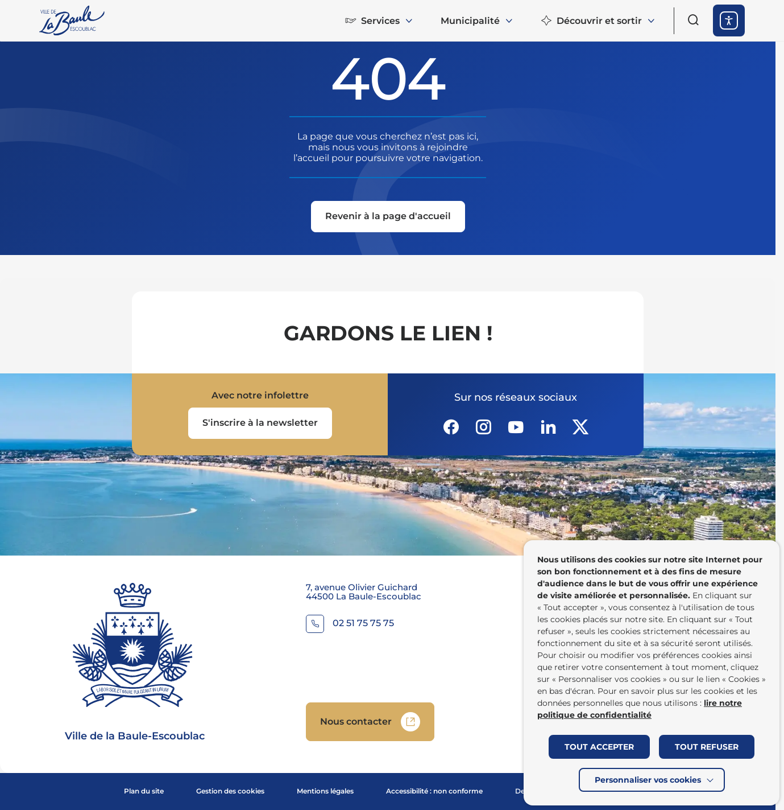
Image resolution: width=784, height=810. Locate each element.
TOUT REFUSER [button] (707, 747)
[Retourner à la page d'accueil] (72, 20)
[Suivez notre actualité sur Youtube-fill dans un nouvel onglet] (516, 427)
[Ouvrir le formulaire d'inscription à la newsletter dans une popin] (260, 423)
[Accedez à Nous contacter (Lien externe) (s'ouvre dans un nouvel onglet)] (370, 721)
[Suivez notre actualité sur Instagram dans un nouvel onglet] (483, 427)
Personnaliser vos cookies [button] (648, 780)
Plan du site (144, 791)
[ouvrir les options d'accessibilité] (729, 20)
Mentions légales (325, 791)
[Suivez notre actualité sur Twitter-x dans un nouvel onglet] (580, 427)
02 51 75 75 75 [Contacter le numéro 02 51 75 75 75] (363, 624)
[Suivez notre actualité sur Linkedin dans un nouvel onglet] (548, 427)
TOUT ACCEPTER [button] (599, 747)
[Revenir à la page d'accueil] (388, 217)
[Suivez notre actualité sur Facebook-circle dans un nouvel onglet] (451, 427)
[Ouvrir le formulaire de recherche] (693, 20)
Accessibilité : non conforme (434, 791)
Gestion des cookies (230, 791)
